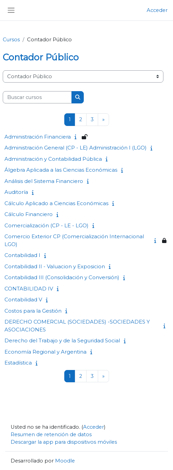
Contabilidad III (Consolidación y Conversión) (61, 277)
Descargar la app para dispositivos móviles (64, 442)
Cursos (11, 40)
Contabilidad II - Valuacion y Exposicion (54, 266)
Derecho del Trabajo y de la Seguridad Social (62, 340)
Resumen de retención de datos (51, 434)
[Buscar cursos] (37, 97)
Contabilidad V (23, 299)
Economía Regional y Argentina (45, 351)
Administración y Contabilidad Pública (53, 159)
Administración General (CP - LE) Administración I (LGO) (75, 147)
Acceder (157, 10)
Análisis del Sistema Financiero (43, 181)
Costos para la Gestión (33, 311)
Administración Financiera (37, 136)
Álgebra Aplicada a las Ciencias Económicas (60, 170)
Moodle (65, 461)
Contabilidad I (22, 255)
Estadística (18, 362)
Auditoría (16, 192)
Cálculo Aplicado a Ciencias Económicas (56, 203)
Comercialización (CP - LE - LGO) (46, 225)
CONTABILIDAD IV (28, 288)
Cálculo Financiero (28, 214)
